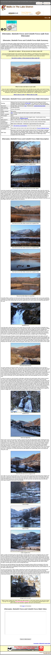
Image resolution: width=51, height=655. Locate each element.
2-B (12, 112)
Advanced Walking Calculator (22, 601)
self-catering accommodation (20, 125)
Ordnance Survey (24, 118)
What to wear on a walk (19, 94)
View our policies (47, 3)
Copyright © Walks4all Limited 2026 (42, 643)
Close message (39, 3)
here (25, 105)
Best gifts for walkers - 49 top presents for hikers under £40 (25, 58)
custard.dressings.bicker (39, 105)
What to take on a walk (32, 94)
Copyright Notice (46, 653)
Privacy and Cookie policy (45, 652)
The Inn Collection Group (43, 128)
